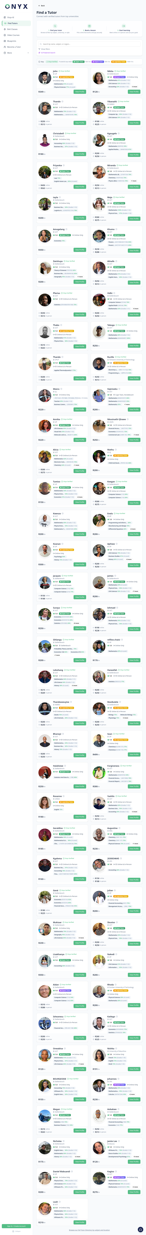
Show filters (44, 49)
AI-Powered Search (46, 53)
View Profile (79, 92)
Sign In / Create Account (16, 1226)
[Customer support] (140, 1229)
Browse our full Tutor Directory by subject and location (89, 1230)
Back (41, 6)
